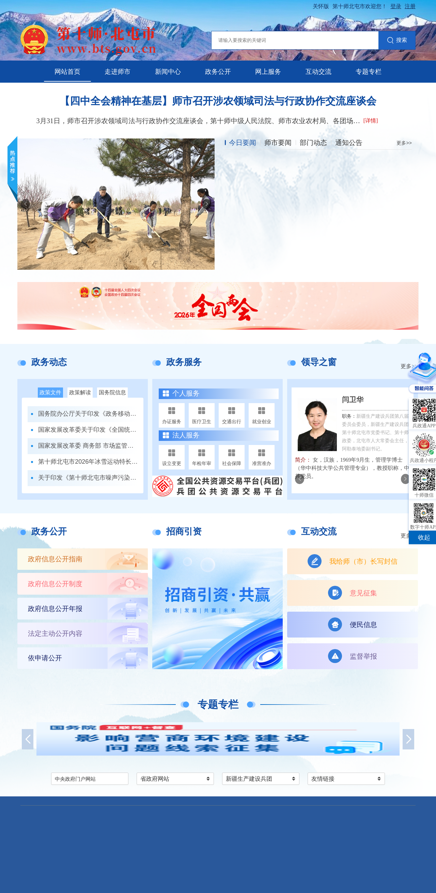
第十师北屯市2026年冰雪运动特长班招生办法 (88, 461)
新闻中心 (168, 71)
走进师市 (117, 71)
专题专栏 (369, 71)
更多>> (403, 143)
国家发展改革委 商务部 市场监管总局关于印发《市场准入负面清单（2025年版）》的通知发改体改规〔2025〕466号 (88, 445)
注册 (410, 6)
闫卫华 (352, 400)
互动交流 (318, 71)
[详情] (370, 120)
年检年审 (201, 463)
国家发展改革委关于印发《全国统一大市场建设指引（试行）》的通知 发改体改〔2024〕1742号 (88, 429)
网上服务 (268, 71)
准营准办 (261, 463)
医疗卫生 (201, 421)
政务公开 (218, 71)
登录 (395, 6)
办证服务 (171, 421)
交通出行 (231, 421)
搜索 (397, 41)
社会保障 (231, 463)
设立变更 (171, 463)
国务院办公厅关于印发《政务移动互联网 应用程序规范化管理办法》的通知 (88, 413)
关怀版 (321, 6)
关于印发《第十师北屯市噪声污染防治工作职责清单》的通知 (88, 477)
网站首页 (67, 71)
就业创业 (261, 421)
